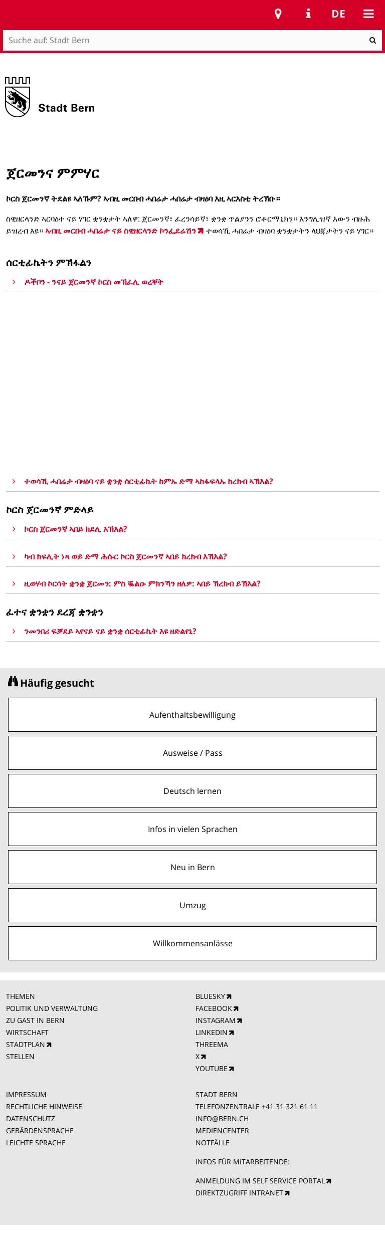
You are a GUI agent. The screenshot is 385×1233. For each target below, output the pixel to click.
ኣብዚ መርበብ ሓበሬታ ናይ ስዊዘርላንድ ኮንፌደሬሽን (120, 230)
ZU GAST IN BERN (35, 1020)
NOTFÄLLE (213, 1142)
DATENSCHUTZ (30, 1118)
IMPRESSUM (26, 1094)
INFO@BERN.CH (222, 1118)
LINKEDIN (212, 1032)
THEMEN (20, 996)
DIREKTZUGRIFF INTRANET (239, 1192)
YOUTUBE (212, 1068)
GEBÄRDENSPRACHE (40, 1130)
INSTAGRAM (216, 1020)
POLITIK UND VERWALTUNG (52, 1008)
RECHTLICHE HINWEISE (44, 1106)
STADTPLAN (25, 1044)
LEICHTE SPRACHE (36, 1142)
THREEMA (212, 1044)
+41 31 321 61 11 (290, 1106)
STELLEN (20, 1056)
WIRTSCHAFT (27, 1032)
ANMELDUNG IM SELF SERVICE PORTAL (260, 1180)
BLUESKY (210, 996)
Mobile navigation (368, 13)
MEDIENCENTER (222, 1130)
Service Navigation (308, 13)
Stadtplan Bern (278, 13)
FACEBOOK (214, 1008)
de (338, 14)
